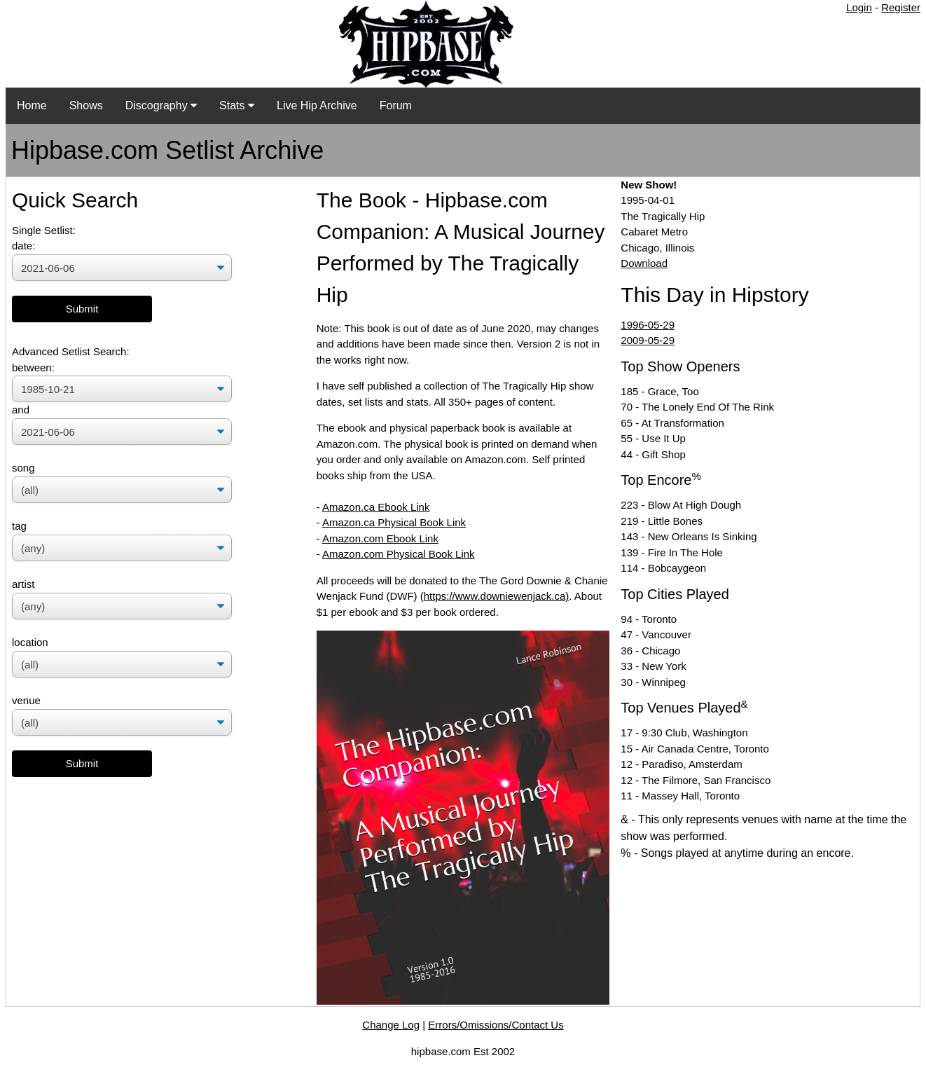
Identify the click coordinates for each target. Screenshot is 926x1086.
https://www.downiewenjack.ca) (496, 596)
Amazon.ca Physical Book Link (394, 522)
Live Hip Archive (317, 105)
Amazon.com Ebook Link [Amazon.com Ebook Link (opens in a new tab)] (380, 538)
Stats (236, 105)
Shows (86, 105)
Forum (396, 105)
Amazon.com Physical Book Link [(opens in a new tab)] (398, 554)
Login (859, 7)
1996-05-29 (648, 325)
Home (32, 105)
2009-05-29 (648, 340)
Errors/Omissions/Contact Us (495, 1025)
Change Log (391, 1025)
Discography (161, 105)
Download (644, 263)
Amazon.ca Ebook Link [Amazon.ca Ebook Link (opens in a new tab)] (375, 507)
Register (900, 7)
